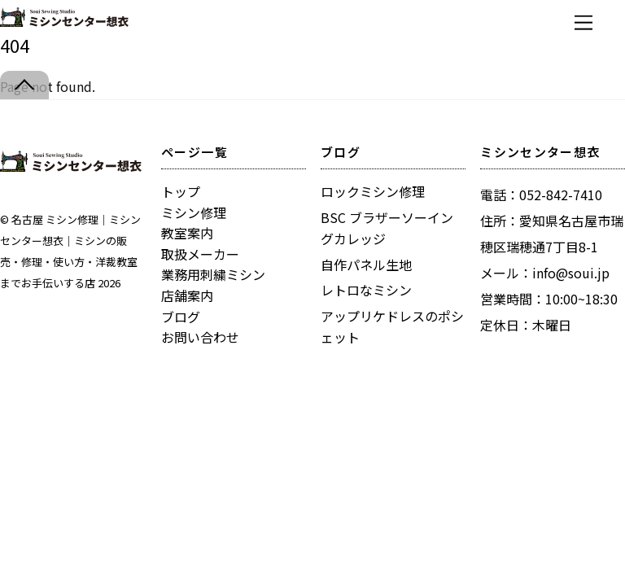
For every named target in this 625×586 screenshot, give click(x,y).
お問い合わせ (200, 337)
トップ (180, 191)
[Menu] (583, 22)
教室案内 (187, 233)
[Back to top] (24, 85)
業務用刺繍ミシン (213, 274)
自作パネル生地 (366, 264)
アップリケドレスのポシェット (392, 326)
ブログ (180, 316)
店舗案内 (187, 295)
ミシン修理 (193, 212)
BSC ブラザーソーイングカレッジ (387, 228)
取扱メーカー (200, 254)
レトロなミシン (366, 290)
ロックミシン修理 (373, 191)
